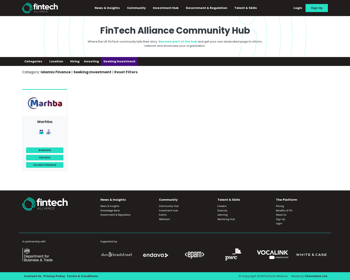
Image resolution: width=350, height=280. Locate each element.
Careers (222, 206)
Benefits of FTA (284, 210)
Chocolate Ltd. (316, 276)
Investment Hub (166, 8)
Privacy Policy (54, 276)
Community (136, 8)
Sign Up (317, 8)
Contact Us (33, 276)
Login (298, 8)
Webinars (164, 219)
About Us (281, 215)
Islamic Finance (44, 165)
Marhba (44, 121)
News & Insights (107, 8)
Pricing (280, 206)
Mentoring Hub (226, 219)
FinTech (44, 157)
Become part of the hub (178, 41)
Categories (33, 61)
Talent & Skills (245, 8)
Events (163, 215)
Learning (222, 215)
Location (56, 61)
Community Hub (169, 206)
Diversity (222, 210)
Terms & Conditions (82, 276)
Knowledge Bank (110, 210)
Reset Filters (126, 72)
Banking (45, 150)
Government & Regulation (206, 8)
